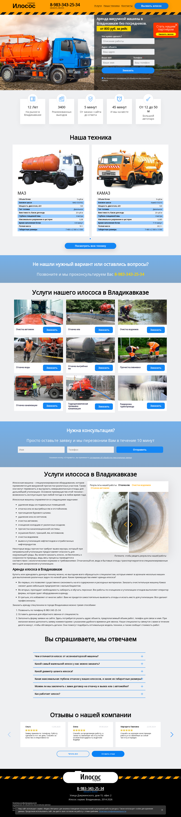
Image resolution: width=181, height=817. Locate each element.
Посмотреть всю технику (90, 246)
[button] (90, 238)
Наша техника (112, 6)
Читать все (73, 754)
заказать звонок (90, 792)
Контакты (127, 6)
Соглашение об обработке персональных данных (32, 805)
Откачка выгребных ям (78, 367)
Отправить (139, 449)
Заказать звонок (166, 34)
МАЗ (22, 193)
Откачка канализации (26, 405)
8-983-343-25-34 (65, 4)
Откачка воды (23, 367)
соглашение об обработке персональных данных (126, 79)
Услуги (98, 6)
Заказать (128, 70)
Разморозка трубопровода (127, 405)
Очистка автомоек (25, 329)
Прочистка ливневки (130, 367)
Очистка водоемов (129, 329)
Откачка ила (74, 329)
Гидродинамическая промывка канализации (78, 406)
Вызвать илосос (151, 6)
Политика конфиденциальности (112, 811)
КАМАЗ (103, 193)
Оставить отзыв (108, 754)
